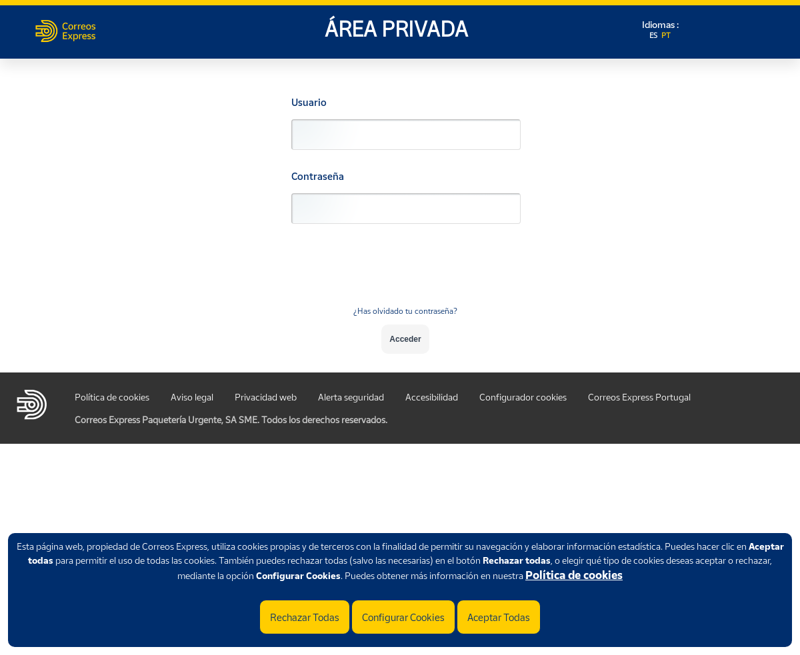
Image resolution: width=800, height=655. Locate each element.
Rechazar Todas (304, 617)
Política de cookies (574, 575)
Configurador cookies (523, 396)
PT (666, 35)
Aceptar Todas (498, 617)
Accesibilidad (431, 396)
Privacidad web (266, 396)
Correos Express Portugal (639, 396)
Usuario (309, 102)
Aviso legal (192, 396)
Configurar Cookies (403, 617)
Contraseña (317, 176)
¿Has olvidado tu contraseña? (405, 311)
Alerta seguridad (351, 396)
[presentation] (405, 273)
